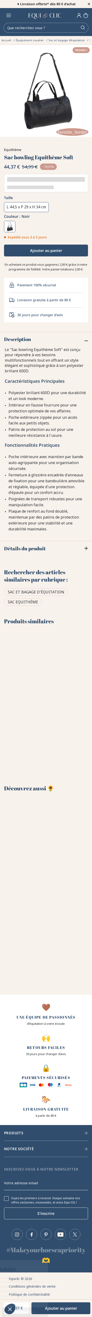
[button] (10, 1309)
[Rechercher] (46, 28)
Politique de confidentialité (29, 1294)
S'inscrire (45, 1213)
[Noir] (9, 226)
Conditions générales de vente (32, 1286)
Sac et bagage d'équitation (36, 592)
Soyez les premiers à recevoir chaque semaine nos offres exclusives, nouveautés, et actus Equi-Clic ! (45, 1200)
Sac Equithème (23, 602)
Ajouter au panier (46, 250)
